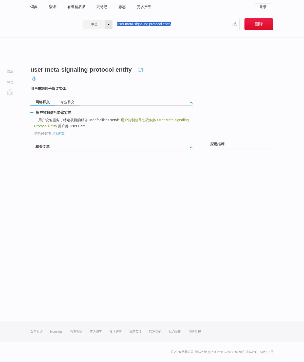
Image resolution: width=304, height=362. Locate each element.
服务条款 (214, 352)
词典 (33, 7)
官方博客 (96, 331)
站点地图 (175, 331)
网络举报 (195, 331)
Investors (56, 331)
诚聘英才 (135, 331)
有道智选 (76, 331)
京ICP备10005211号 (260, 352)
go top (10, 92)
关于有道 (36, 331)
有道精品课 (76, 7)
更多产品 (144, 7)
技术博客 (116, 331)
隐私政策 (201, 352)
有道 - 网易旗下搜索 (51, 24)
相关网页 (58, 133)
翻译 (52, 7)
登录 (263, 7)
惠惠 (122, 7)
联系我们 (155, 331)
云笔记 (102, 7)
